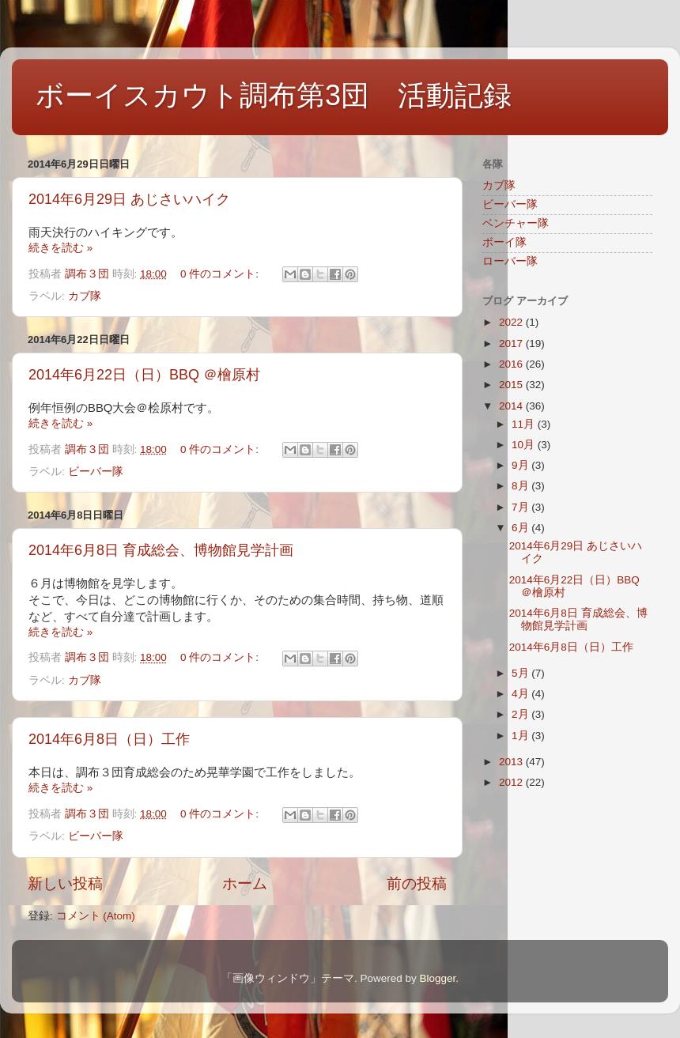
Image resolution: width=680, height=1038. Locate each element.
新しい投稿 (65, 883)
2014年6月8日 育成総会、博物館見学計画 (160, 550)
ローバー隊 (510, 261)
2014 (512, 406)
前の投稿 (417, 883)
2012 (512, 782)
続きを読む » (60, 248)
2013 (512, 762)
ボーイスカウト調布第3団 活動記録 (274, 95)
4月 (521, 694)
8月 (521, 486)
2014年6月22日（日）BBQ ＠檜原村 (144, 375)
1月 (521, 736)
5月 (521, 673)
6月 (521, 528)
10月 (525, 445)
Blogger (437, 978)
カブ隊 (84, 296)
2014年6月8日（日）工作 (109, 739)
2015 (512, 385)
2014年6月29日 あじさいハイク (129, 199)
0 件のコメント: (221, 274)
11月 (525, 424)
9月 (521, 465)
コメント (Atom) (95, 916)
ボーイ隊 (504, 242)
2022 (512, 322)
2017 (512, 343)
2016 (512, 364)
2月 (521, 714)
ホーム (244, 883)
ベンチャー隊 (515, 223)
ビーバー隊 (95, 471)
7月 (521, 507)
